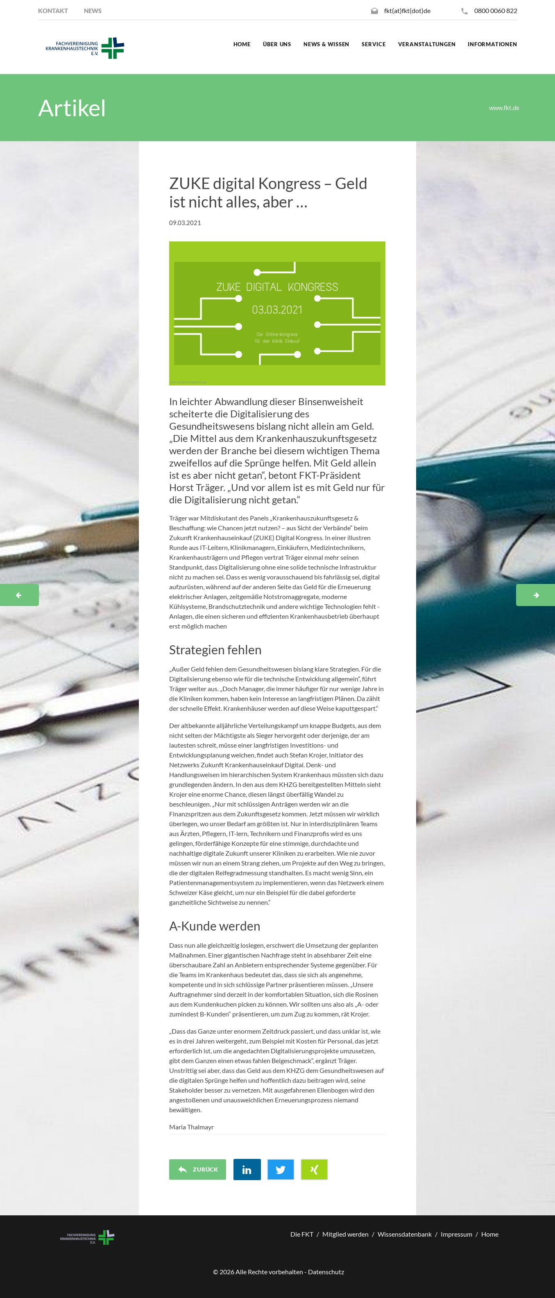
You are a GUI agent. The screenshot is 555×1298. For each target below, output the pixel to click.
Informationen (492, 44)
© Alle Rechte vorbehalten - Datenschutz (278, 1271)
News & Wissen (326, 44)
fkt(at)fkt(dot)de (407, 10)
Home (242, 44)
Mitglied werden (345, 1234)
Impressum (456, 1234)
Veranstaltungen (427, 44)
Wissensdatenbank (405, 1234)
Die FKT (301, 1234)
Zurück (197, 1169)
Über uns (277, 44)
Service (373, 44)
